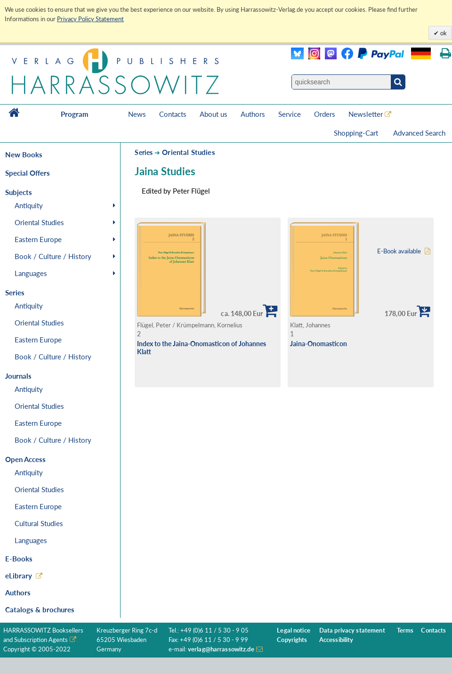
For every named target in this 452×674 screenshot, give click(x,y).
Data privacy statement (352, 630)
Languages (31, 273)
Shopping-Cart (357, 133)
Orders (324, 114)
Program (75, 114)
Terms (405, 630)
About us (213, 114)
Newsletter (365, 114)
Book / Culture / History (53, 256)
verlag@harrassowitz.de (221, 649)
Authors (253, 114)
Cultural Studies (39, 523)
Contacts (172, 114)
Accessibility (336, 639)
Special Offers (27, 173)
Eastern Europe (38, 239)
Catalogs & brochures (39, 609)
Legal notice (293, 630)
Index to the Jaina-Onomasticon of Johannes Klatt (201, 348)
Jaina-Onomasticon (318, 344)
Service (289, 114)
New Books (23, 154)
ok (443, 33)
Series (144, 152)
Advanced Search (419, 133)
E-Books (18, 558)
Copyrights (292, 639)
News (137, 114)
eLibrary (18, 575)
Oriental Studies (39, 222)
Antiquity (29, 205)
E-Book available (399, 251)
